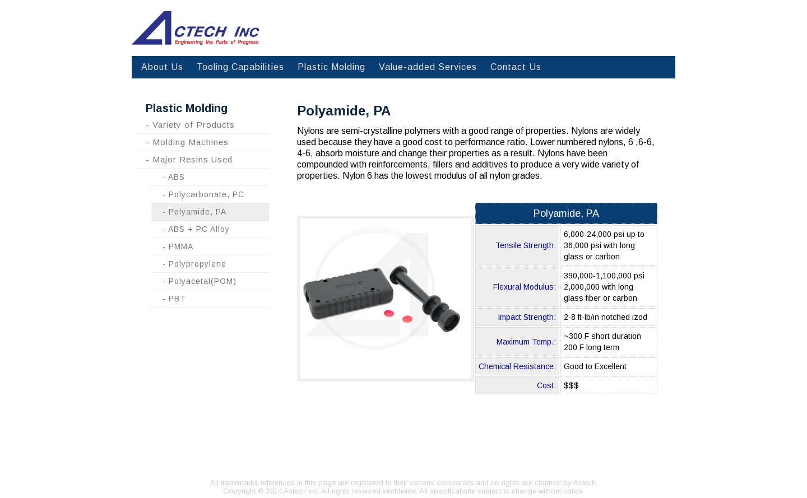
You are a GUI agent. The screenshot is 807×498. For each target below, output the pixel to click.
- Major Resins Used (189, 159)
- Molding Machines (187, 142)
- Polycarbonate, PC (203, 194)
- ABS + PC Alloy (196, 229)
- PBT (174, 298)
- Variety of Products (190, 124)
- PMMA (178, 246)
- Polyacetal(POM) (199, 281)
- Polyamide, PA (194, 211)
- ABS (174, 177)
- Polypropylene (194, 263)
